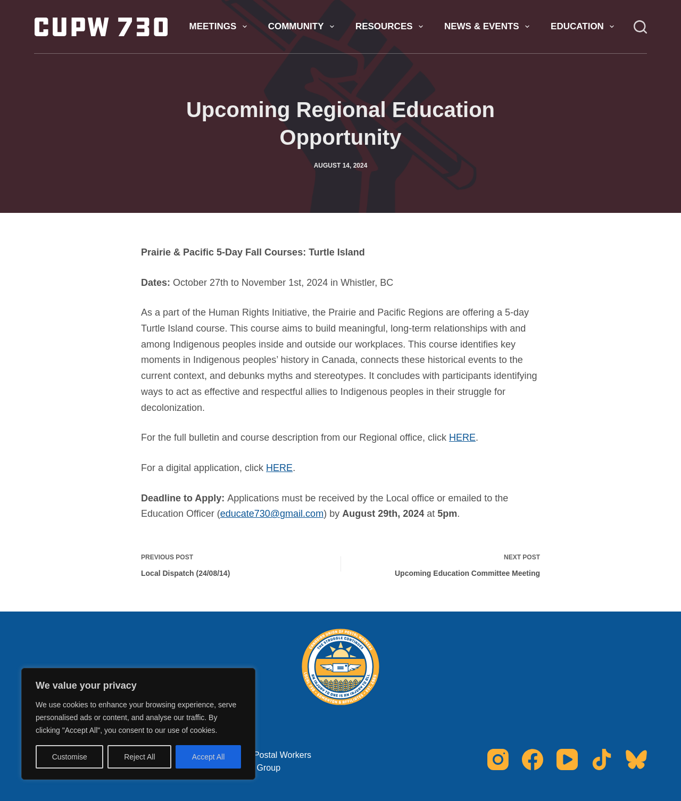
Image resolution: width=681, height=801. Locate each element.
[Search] (640, 27)
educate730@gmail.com (271, 513)
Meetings (220, 26)
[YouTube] (567, 759)
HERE (462, 437)
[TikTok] (601, 759)
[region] (138, 724)
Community (303, 26)
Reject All (139, 757)
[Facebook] (532, 759)
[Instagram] (498, 759)
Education (584, 26)
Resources (391, 26)
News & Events (489, 26)
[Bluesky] (636, 759)
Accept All (208, 757)
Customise (69, 757)
